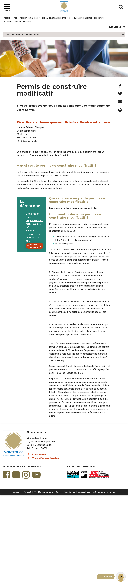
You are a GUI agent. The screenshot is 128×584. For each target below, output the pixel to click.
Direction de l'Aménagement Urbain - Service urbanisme (63, 122)
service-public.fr (34, 245)
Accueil (7, 18)
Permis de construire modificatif (18, 22)
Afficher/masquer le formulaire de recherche (121, 7)
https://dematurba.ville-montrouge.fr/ (38, 222)
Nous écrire (39, 454)
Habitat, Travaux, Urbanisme (53, 18)
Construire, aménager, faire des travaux (86, 18)
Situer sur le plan (29, 141)
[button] (121, 577)
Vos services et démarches (26, 18)
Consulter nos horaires (45, 458)
